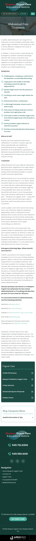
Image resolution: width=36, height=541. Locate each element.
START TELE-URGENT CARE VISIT (10, 13)
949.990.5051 (20, 454)
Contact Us (6, 474)
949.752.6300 (20, 445)
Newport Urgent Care (15, 529)
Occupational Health (9, 480)
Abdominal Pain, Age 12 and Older (21, 313)
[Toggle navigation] (33, 13)
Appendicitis (15, 304)
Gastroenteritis (16, 308)
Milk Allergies (16, 317)
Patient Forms (8, 398)
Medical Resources (9, 483)
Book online (23, 13)
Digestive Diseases (21, 323)
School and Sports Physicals (13, 392)
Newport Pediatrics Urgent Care (15, 379)
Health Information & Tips (13, 417)
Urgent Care (6, 477)
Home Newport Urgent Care (12, 471)
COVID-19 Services (10, 373)
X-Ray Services (8, 385)
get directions (18, 519)
